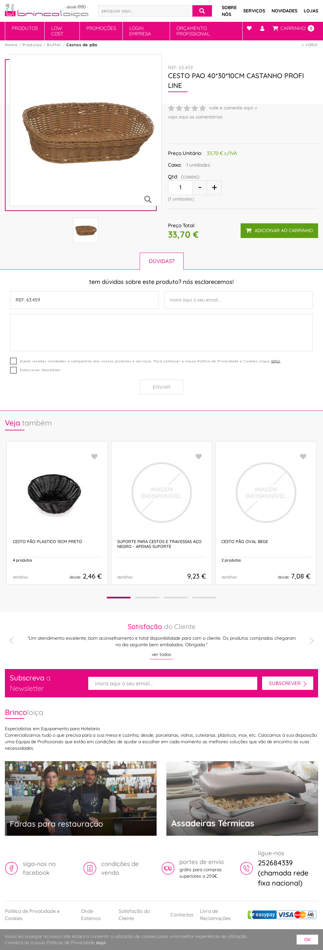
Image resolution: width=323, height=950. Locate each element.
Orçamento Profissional (193, 31)
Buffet (54, 44)
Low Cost (57, 31)
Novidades (284, 11)
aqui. (101, 942)
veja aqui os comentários (195, 117)
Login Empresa (140, 31)
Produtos (25, 28)
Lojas (311, 11)
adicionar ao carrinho (279, 230)
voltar (311, 44)
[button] (118, 597)
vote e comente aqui (231, 107)
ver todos (161, 654)
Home (11, 44)
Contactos (181, 915)
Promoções (101, 28)
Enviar (161, 387)
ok (307, 940)
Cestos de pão (82, 44)
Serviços (254, 11)
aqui (275, 360)
